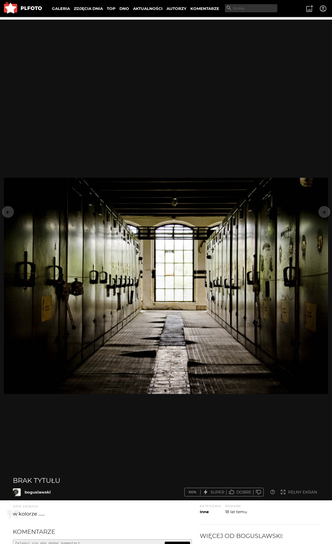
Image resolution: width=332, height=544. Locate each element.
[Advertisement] (166, 56)
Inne (204, 511)
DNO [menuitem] (124, 8)
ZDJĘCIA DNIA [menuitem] (88, 8)
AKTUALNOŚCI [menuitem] (148, 8)
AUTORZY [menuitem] (176, 8)
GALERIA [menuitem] (61, 8)
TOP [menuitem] (111, 8)
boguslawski (38, 492)
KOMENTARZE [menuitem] (204, 8)
